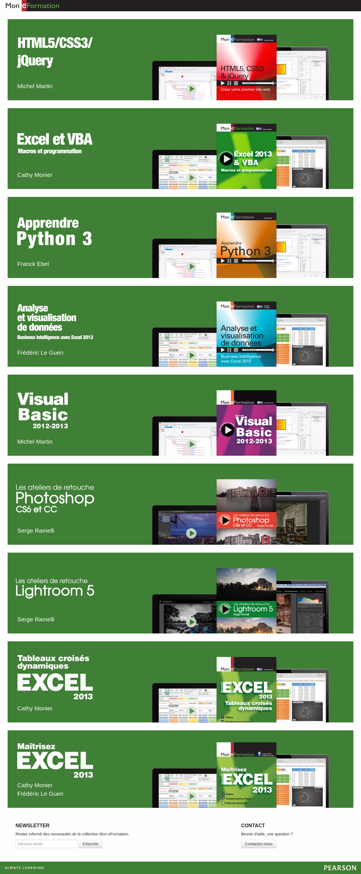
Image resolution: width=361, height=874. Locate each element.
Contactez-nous (258, 844)
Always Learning (180, 868)
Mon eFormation (29, 5)
